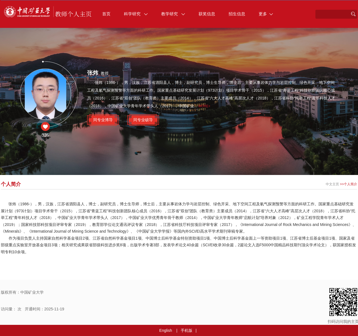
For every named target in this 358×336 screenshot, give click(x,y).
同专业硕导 (143, 120)
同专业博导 (103, 120)
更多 (266, 13)
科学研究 (136, 13)
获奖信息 (206, 13)
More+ (204, 106)
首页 (106, 13)
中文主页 (332, 184)
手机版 (186, 330)
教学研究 (173, 13)
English (165, 330)
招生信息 (237, 13)
